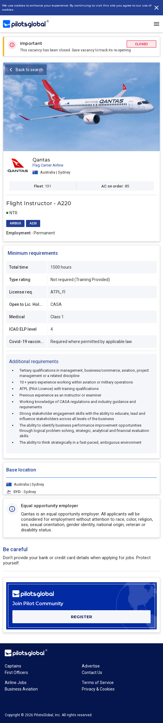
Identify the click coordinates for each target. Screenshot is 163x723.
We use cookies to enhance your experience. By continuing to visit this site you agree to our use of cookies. (76, 8)
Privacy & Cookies (98, 689)
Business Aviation (21, 689)
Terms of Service (98, 682)
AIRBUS (15, 223)
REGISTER (81, 616)
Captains (13, 666)
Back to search (29, 69)
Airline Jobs (16, 682)
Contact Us (92, 672)
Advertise (91, 666)
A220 (33, 223)
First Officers (16, 672)
